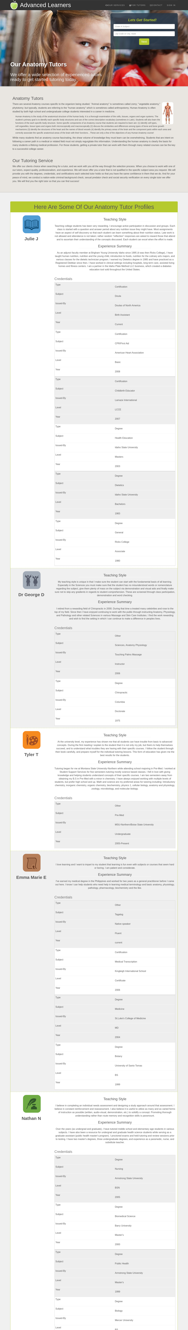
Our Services (115, 5)
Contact (156, 5)
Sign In (171, 5)
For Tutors (137, 5)
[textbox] (144, 26)
